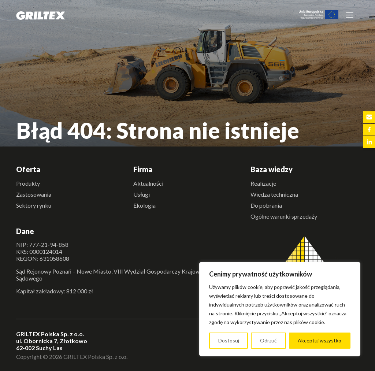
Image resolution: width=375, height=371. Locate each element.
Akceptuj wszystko (319, 340)
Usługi (141, 194)
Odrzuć (268, 340)
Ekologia (144, 205)
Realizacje (263, 183)
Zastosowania (33, 194)
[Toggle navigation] (350, 14)
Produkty (28, 183)
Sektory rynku (33, 205)
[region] (279, 309)
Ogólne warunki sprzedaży (283, 216)
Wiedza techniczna (274, 194)
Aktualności (148, 183)
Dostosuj (228, 340)
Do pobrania (266, 205)
